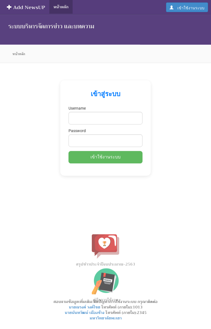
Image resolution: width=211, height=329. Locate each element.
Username (77, 105)
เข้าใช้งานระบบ (188, 7)
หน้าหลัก (61, 7)
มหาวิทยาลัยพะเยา (106, 318)
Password (77, 128)
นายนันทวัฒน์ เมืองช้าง (85, 312)
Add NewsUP (26, 7)
